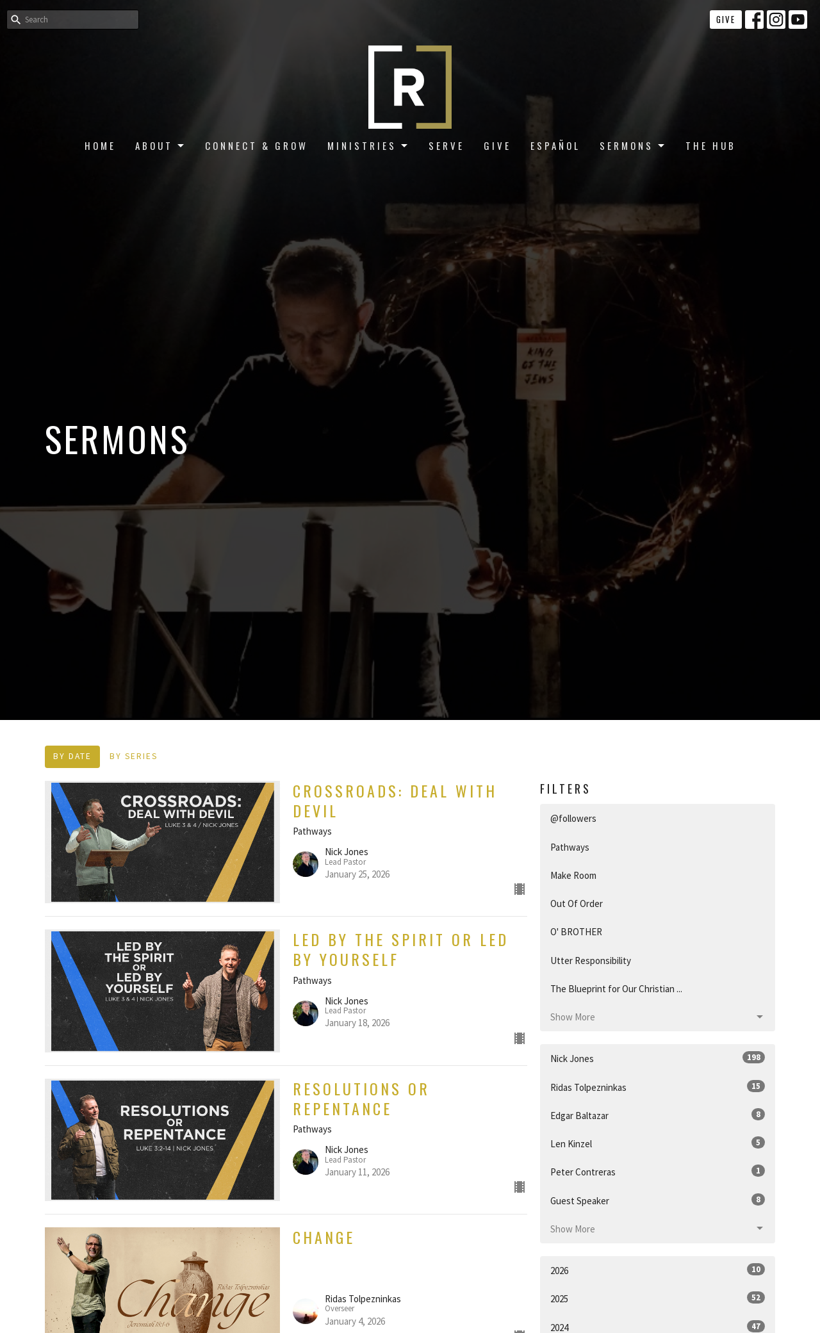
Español (555, 145)
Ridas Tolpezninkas (657, 1086)
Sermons (633, 145)
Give (725, 19)
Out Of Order (576, 903)
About (160, 145)
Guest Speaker (657, 1200)
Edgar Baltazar (657, 1115)
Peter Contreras (657, 1171)
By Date (72, 756)
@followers (573, 818)
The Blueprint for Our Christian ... (616, 989)
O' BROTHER (576, 932)
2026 (657, 1270)
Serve (446, 145)
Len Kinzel (657, 1143)
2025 (657, 1298)
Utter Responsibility (590, 960)
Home (100, 145)
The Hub (710, 145)
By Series (134, 756)
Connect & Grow (256, 145)
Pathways (569, 847)
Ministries (368, 145)
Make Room (573, 875)
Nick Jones (657, 1058)
